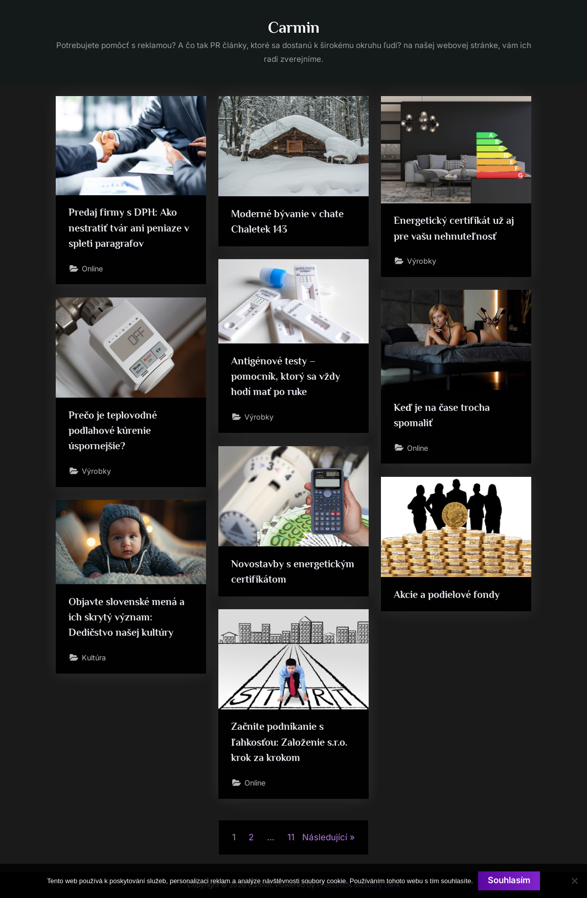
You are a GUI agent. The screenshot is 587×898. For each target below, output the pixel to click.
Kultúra (95, 658)
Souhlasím (509, 881)
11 (291, 837)
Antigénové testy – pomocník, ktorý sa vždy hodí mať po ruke (285, 376)
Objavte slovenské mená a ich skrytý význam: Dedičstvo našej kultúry (127, 617)
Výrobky (421, 261)
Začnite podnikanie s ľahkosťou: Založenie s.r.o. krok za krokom (289, 742)
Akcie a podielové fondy (447, 594)
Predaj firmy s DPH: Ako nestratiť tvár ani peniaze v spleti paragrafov (129, 227)
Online (93, 269)
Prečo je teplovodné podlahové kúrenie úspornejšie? (113, 430)
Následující (324, 837)
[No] (574, 881)
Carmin (294, 27)
